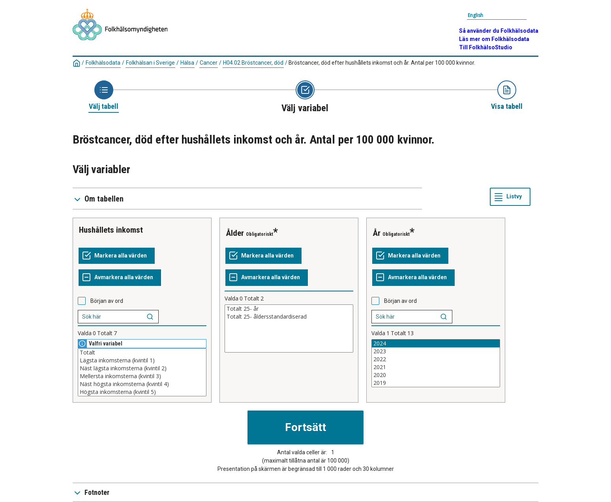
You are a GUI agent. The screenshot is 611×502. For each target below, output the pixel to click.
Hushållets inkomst (111, 230)
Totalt (142, 352)
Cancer (208, 63)
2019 (436, 383)
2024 (436, 343)
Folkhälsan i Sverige (150, 63)
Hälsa (187, 63)
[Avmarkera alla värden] (120, 278)
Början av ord (106, 301)
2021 (436, 367)
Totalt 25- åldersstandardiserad (289, 317)
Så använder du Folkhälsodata (498, 31)
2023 (436, 351)
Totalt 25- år (289, 309)
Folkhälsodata (103, 63)
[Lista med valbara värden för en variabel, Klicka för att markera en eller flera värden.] (142, 372)
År (376, 233)
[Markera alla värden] (117, 256)
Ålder (235, 233)
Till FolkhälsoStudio (485, 47)
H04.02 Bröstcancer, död (253, 63)
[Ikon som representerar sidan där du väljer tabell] (103, 96)
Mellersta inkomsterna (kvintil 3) (142, 376)
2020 (436, 375)
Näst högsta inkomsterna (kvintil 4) (142, 384)
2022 (436, 359)
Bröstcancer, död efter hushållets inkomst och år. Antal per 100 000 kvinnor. (382, 63)
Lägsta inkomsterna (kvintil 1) (142, 360)
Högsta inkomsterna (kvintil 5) (142, 392)
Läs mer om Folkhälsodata (494, 39)
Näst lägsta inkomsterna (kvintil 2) (142, 368)
